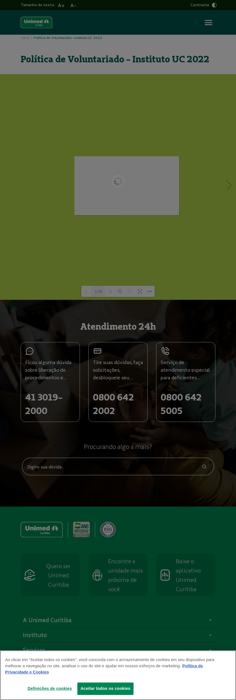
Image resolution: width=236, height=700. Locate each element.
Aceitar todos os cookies (105, 688)
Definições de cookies (50, 688)
